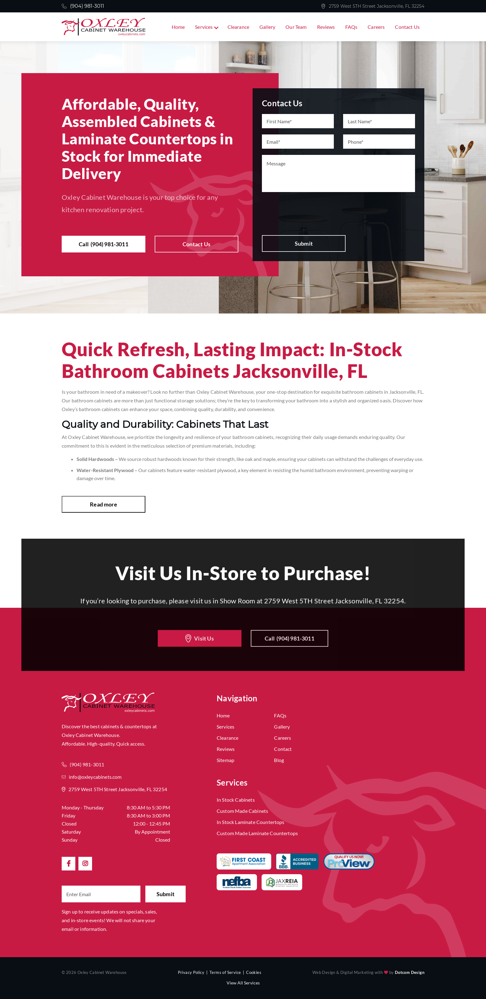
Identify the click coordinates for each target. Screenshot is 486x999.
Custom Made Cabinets (242, 811)
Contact (283, 749)
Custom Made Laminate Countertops (257, 833)
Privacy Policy (191, 972)
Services (204, 27)
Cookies (253, 972)
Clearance (238, 27)
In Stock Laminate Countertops (251, 822)
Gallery (267, 27)
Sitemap (225, 760)
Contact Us (407, 27)
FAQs (351, 27)
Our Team (296, 27)
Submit (304, 243)
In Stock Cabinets (236, 800)
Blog (279, 760)
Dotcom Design (409, 972)
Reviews (326, 27)
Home (178, 27)
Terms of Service (225, 972)
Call (103, 244)
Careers (376, 27)
